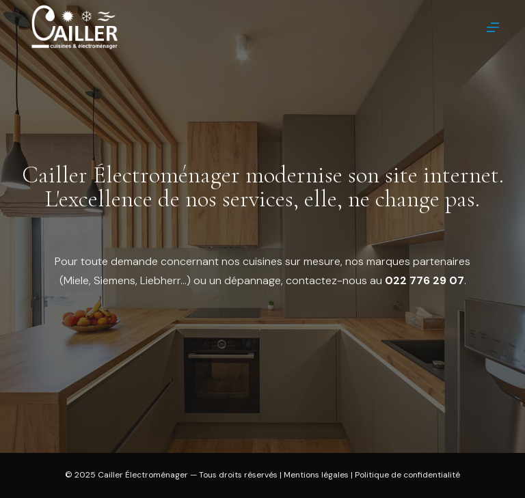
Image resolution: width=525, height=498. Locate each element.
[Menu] (493, 27)
